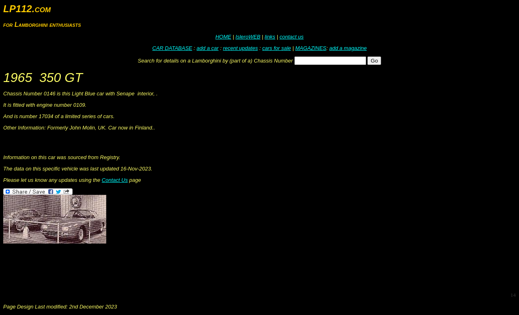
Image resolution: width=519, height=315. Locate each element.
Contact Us (115, 180)
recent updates (240, 48)
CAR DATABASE (172, 48)
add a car (208, 48)
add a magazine (348, 48)
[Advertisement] (150, 267)
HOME (223, 37)
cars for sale (276, 48)
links (270, 37)
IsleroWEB (248, 37)
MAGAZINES (310, 48)
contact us (291, 37)
